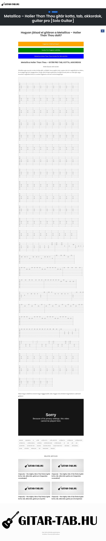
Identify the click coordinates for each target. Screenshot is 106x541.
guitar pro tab (30, 445)
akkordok (28, 440)
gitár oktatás (53, 440)
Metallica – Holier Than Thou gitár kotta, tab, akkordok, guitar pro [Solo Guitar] (53, 18)
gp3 (68, 443)
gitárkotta (62, 440)
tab (39, 448)
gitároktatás (78, 440)
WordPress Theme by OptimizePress (51, 534)
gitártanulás (57, 443)
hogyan (39, 445)
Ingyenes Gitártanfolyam (51, 44)
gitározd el (22, 443)
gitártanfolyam (48, 443)
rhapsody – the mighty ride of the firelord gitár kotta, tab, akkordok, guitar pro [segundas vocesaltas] (68, 476)
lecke (20, 448)
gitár (37, 440)
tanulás (53, 448)
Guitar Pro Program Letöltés (51, 50)
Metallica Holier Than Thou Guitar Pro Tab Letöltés (50, 56)
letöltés (26, 448)
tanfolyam (45, 448)
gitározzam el (31, 443)
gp (64, 443)
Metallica (54, 12)
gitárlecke (70, 440)
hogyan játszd (47, 445)
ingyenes (67, 445)
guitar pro (22, 445)
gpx (77, 443)
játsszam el (75, 445)
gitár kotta (44, 440)
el (33, 440)
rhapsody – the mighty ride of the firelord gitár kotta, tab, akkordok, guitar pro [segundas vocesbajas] (34, 476)
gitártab (39, 443)
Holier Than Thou (57, 445)
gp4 (72, 443)
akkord (21, 440)
